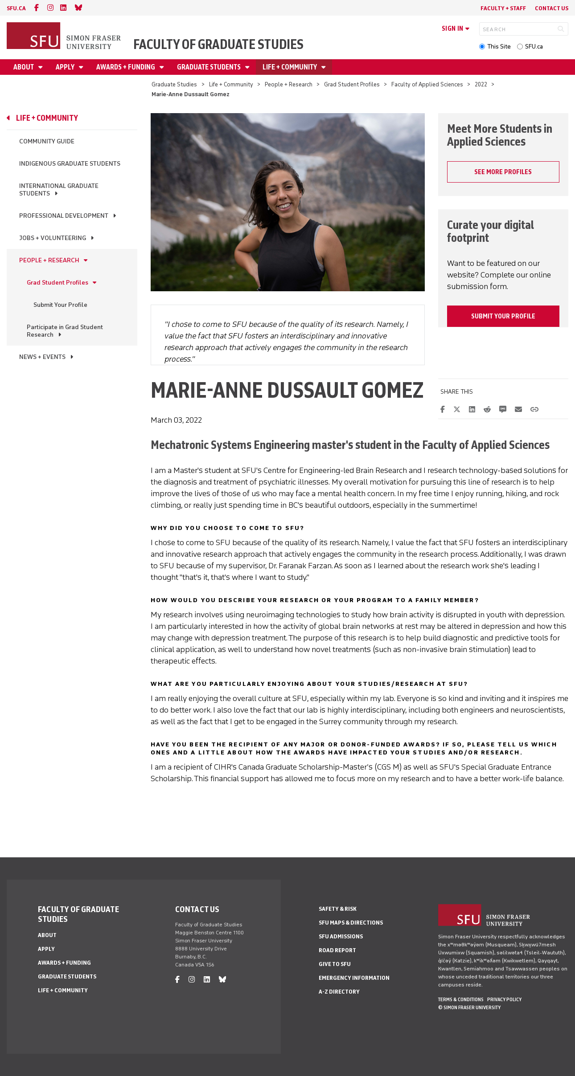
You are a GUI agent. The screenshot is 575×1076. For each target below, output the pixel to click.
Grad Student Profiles (352, 84)
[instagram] (50, 8)
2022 (481, 84)
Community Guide (46, 141)
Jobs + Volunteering (52, 238)
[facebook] (36, 8)
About (24, 67)
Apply (66, 67)
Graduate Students (209, 67)
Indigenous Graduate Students (69, 163)
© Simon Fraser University (469, 1007)
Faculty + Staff (503, 8)
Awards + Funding (126, 67)
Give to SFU (335, 964)
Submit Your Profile (60, 305)
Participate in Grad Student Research (65, 330)
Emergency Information (354, 978)
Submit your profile (503, 316)
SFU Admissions (341, 936)
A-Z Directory (339, 991)
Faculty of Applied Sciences (427, 84)
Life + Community (290, 67)
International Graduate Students (59, 189)
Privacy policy (504, 999)
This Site (499, 46)
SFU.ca (534, 46)
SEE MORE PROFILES (503, 172)
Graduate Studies (174, 84)
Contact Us (551, 8)
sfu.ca (16, 8)
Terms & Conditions (461, 999)
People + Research (288, 84)
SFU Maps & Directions (351, 922)
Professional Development (63, 216)
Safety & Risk (338, 909)
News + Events (42, 357)
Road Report (337, 950)
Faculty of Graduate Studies (218, 44)
